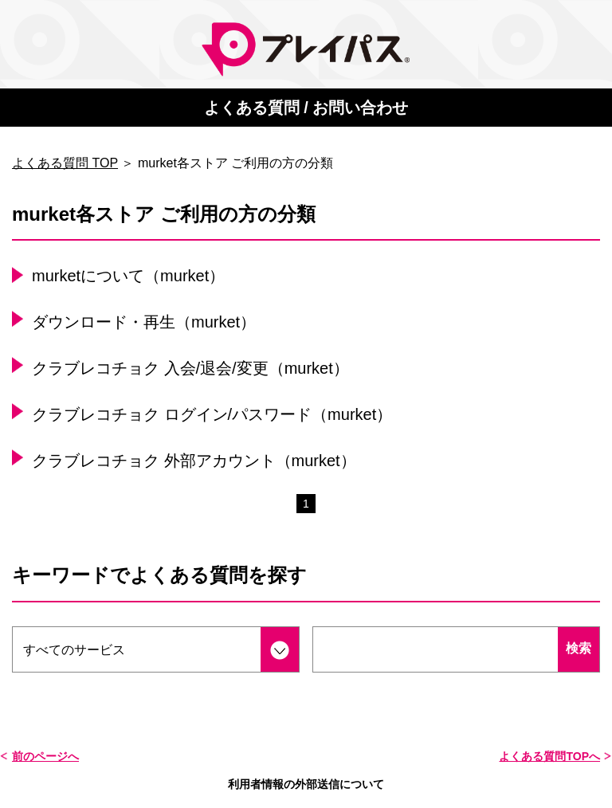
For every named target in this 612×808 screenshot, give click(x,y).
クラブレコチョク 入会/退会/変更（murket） (190, 368)
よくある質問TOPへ (549, 756)
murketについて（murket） (128, 275)
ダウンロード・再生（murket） (144, 322)
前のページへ (45, 756)
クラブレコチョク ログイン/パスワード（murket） (212, 414)
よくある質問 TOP (65, 163)
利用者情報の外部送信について (306, 784)
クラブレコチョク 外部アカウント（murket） (194, 460)
